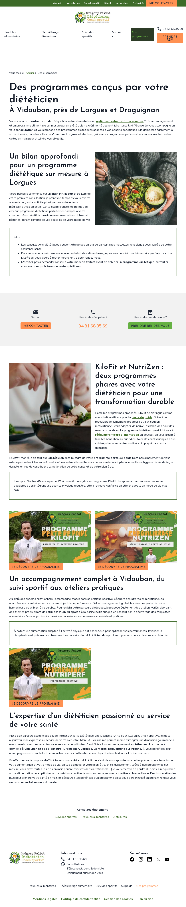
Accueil (57, 3)
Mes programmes (141, 34)
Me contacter (161, 3)
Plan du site (144, 897)
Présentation (73, 3)
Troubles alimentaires (19, 34)
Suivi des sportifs (93, 34)
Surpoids (117, 34)
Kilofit (107, 3)
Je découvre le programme (36, 564)
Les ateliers (122, 3)
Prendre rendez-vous (150, 323)
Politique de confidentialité (80, 897)
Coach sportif (92, 3)
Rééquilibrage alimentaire (57, 34)
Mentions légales (45, 897)
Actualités (138, 3)
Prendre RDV (170, 38)
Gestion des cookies (118, 897)
